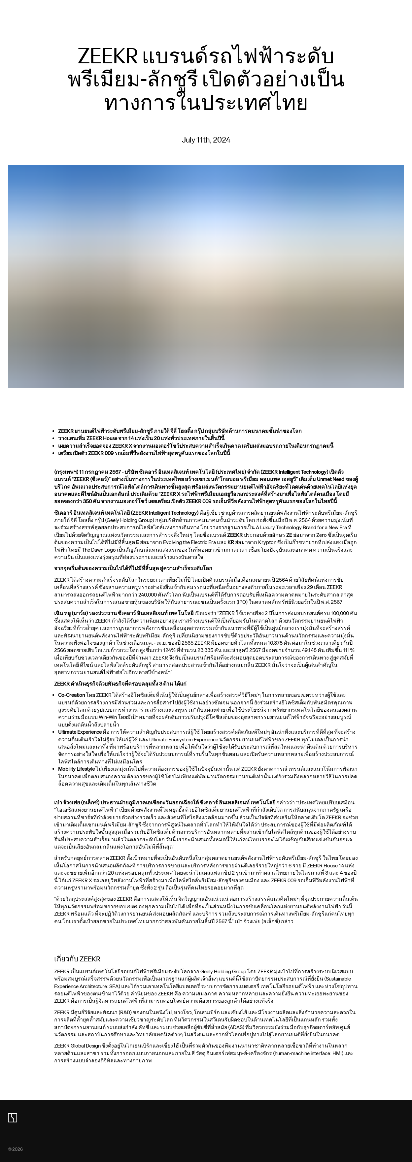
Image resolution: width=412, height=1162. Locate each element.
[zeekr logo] (12, 1117)
